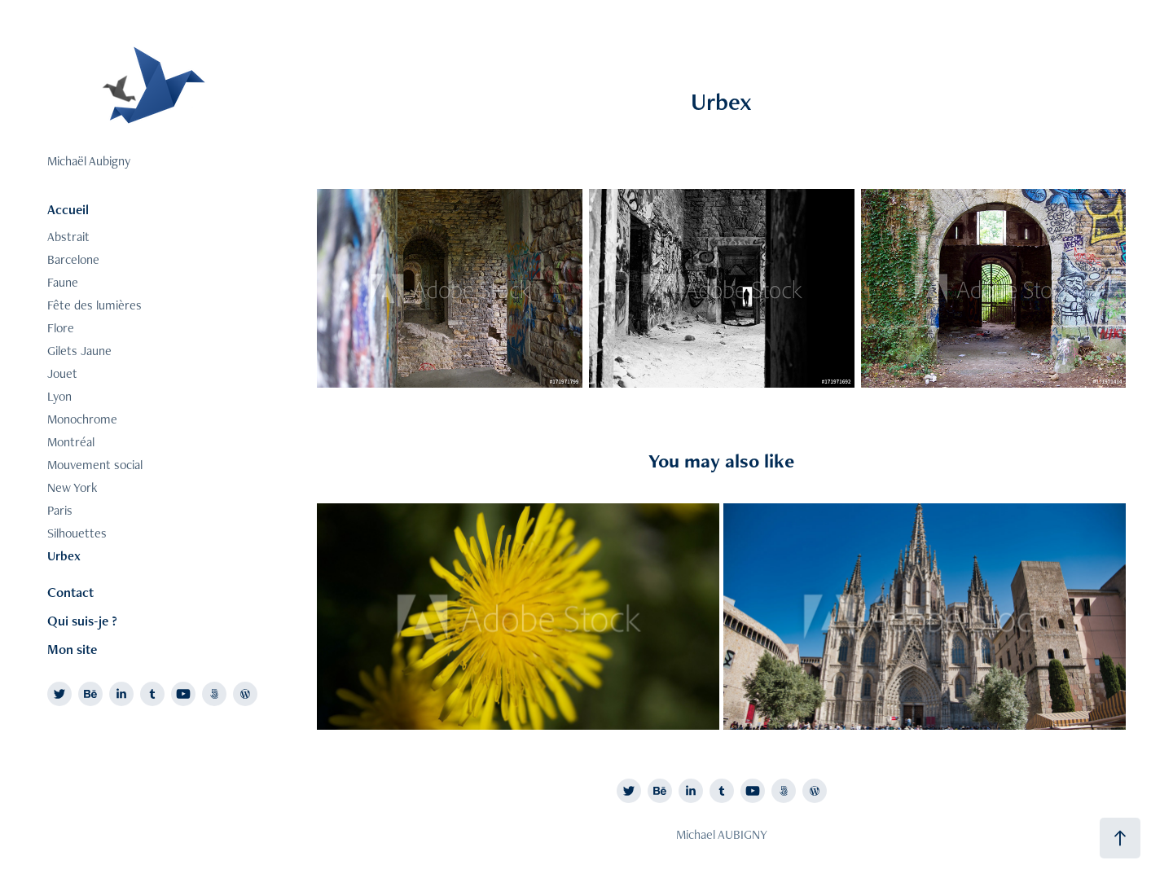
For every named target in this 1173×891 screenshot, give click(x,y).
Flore (60, 327)
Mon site (72, 649)
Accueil (68, 209)
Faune (62, 282)
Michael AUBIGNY (721, 834)
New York (72, 487)
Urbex (64, 555)
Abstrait (68, 236)
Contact (70, 592)
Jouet (62, 373)
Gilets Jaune (79, 350)
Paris (59, 510)
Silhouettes (77, 533)
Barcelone (73, 259)
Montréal (70, 441)
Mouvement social (95, 464)
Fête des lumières (94, 305)
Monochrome (82, 419)
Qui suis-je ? (82, 621)
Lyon (59, 396)
